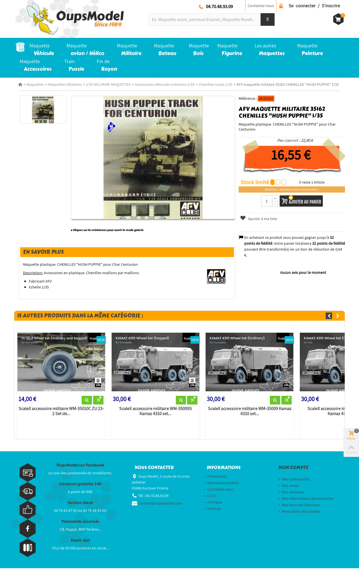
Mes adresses (291, 494)
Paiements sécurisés (80, 524)
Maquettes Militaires (62, 84)
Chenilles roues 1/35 (212, 84)
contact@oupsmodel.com (161, 505)
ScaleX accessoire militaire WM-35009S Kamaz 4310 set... (154, 414)
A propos (213, 504)
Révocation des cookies (300, 514)
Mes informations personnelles (306, 501)
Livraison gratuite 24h (80, 486)
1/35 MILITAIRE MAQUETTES (105, 84)
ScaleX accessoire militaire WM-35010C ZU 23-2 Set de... (59, 414)
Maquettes (32, 84)
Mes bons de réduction (299, 507)
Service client (80, 505)
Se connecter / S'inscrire (314, 6)
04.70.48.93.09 (219, 6)
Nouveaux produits (221, 485)
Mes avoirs (289, 488)
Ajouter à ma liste (259, 218)
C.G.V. (210, 498)
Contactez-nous (261, 5)
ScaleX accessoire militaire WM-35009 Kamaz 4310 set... (249, 414)
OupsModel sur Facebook (80, 468)
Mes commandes (294, 481)
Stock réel (80, 543)
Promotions (215, 479)
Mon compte (293, 470)
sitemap (212, 511)
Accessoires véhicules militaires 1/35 (162, 84)
